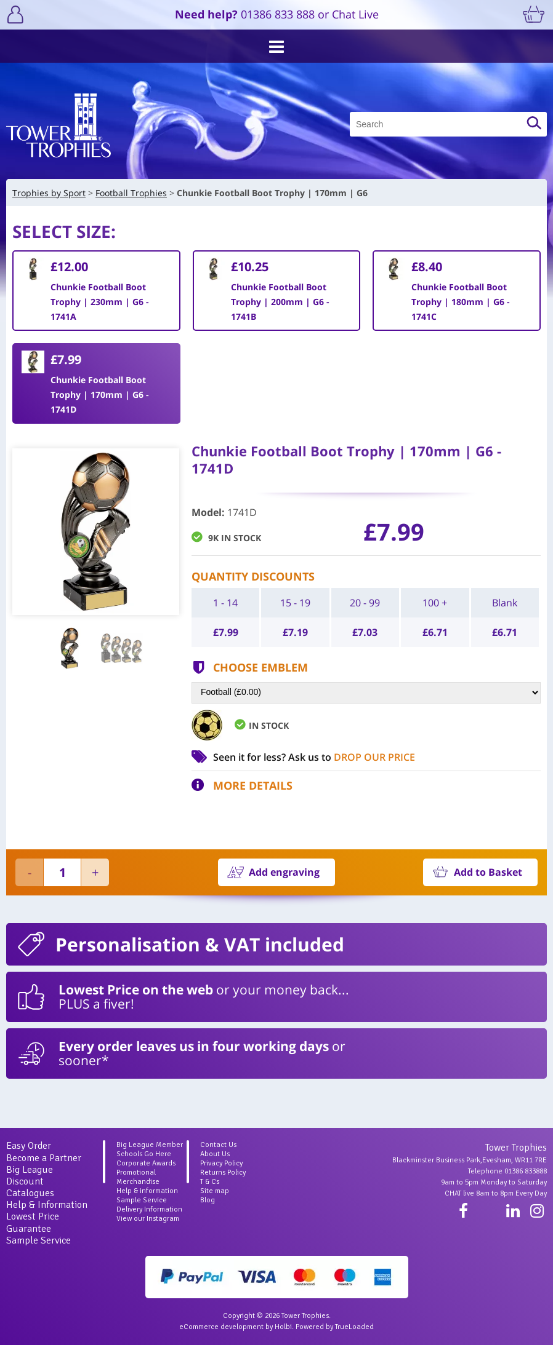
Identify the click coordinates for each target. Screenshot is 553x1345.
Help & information (147, 1191)
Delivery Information (149, 1209)
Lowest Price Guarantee (32, 1222)
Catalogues (30, 1193)
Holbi (283, 1326)
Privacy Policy (221, 1163)
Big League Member (149, 1144)
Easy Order (28, 1146)
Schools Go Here (143, 1154)
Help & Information (46, 1205)
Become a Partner (43, 1158)
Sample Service (38, 1240)
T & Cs (209, 1181)
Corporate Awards (146, 1163)
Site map (214, 1191)
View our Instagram (147, 1218)
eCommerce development (221, 1326)
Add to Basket (488, 872)
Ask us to (351, 757)
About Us (215, 1154)
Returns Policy (223, 1172)
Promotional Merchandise (137, 1177)
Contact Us (218, 1144)
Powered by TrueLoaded (335, 1326)
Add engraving (284, 872)
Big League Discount (29, 1176)
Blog (207, 1200)
